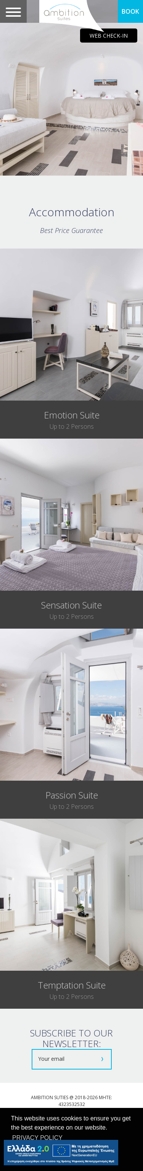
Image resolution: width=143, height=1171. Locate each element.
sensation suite (71, 605)
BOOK (130, 11)
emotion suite (72, 415)
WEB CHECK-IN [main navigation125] (109, 35)
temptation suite (72, 985)
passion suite (71, 795)
